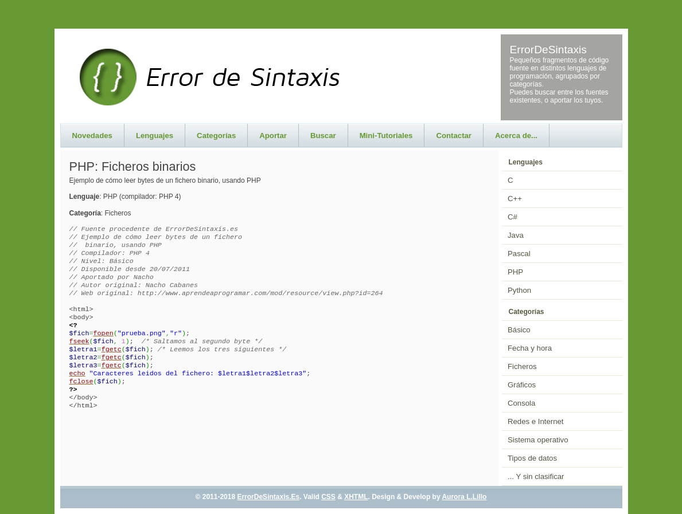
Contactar (453, 135)
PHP (515, 272)
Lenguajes (154, 135)
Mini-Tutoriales (386, 135)
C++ (515, 198)
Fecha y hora (530, 348)
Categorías (216, 135)
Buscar (323, 135)
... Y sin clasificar (536, 476)
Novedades (92, 135)
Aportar (273, 135)
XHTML (356, 497)
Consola (521, 403)
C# (512, 217)
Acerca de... (516, 135)
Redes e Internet (536, 421)
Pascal (519, 253)
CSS (328, 497)
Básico (519, 329)
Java (516, 235)
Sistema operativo (538, 439)
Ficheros (522, 366)
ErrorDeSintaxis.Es (268, 497)
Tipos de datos (532, 458)
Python (519, 290)
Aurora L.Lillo (464, 497)
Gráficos (522, 384)
